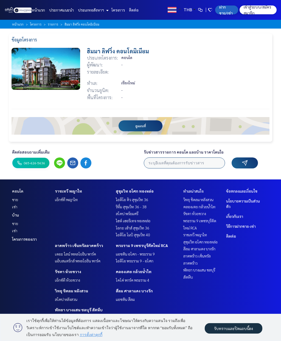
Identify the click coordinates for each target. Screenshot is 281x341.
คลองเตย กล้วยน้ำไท (133, 271)
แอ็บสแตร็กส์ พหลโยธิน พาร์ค (77, 260)
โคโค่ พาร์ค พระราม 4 (132, 280)
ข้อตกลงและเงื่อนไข (241, 190)
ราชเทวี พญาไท (68, 190)
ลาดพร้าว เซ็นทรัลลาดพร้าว (79, 245)
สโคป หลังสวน (66, 299)
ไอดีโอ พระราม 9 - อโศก (134, 260)
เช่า (14, 206)
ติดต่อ (134, 9)
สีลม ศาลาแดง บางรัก (134, 290)
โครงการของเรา (24, 239)
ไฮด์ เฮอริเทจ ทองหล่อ (133, 220)
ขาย (15, 199)
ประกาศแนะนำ (61, 9)
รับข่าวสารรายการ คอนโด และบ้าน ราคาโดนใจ (184, 151)
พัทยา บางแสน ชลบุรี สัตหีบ (79, 309)
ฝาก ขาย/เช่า (226, 9)
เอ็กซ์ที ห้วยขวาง (67, 280)
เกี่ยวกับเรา (234, 216)
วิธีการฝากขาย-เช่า (241, 226)
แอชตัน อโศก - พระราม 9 (135, 253)
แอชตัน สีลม (125, 299)
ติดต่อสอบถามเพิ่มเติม (31, 151)
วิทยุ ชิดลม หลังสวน (71, 290)
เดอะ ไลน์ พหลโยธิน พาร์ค (75, 253)
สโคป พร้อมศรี (127, 213)
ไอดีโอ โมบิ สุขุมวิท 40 (133, 234)
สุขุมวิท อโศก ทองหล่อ (135, 190)
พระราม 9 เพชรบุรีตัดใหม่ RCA (142, 245)
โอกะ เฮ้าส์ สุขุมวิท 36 (132, 227)
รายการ (53, 24)
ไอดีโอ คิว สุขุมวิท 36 (132, 199)
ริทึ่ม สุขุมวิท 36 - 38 (131, 206)
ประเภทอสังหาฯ (92, 9)
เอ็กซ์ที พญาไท (66, 199)
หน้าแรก (38, 9)
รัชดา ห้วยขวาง (68, 271)
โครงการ (118, 9)
